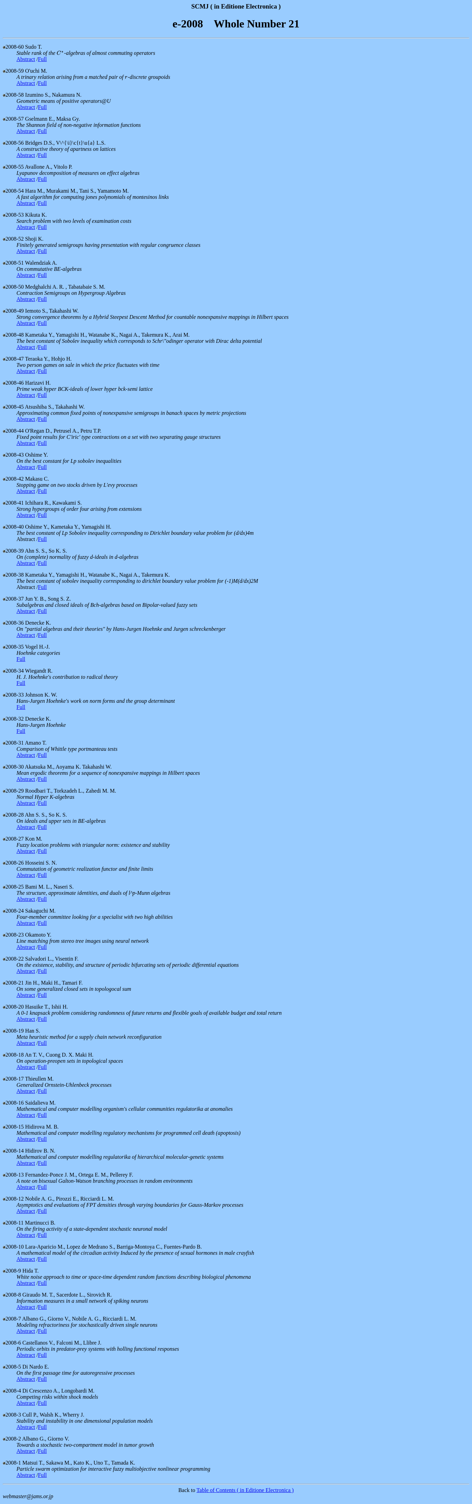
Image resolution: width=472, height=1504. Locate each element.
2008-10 (13, 1247)
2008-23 (13, 935)
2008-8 (12, 1295)
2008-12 (13, 1199)
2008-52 (13, 239)
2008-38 (13, 575)
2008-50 (13, 287)
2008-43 (13, 455)
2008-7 (12, 1319)
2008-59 (13, 71)
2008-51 (13, 263)
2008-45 (13, 407)
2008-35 (13, 647)
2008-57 (13, 119)
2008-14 (13, 1151)
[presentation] (60, 53)
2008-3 (12, 1415)
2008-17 (13, 1079)
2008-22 (13, 959)
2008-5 (12, 1367)
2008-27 (13, 839)
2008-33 (13, 695)
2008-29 (13, 791)
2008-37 (13, 599)
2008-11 (13, 1223)
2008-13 (13, 1175)
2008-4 (12, 1391)
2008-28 (13, 815)
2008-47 (13, 359)
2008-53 (13, 215)
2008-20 (13, 1007)
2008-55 (13, 167)
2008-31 (13, 743)
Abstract (25, 59)
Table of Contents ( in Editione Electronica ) (245, 1490)
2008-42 (13, 479)
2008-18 (13, 1055)
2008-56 (13, 143)
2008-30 (13, 767)
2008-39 (13, 551)
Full (42, 59)
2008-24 (13, 911)
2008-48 (13, 335)
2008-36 (13, 623)
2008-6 (12, 1343)
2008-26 (13, 863)
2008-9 (12, 1271)
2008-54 (13, 191)
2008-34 (13, 671)
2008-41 (13, 503)
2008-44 (13, 431)
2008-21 (13, 983)
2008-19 (13, 1031)
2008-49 (13, 311)
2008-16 (13, 1103)
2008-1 (12, 1463)
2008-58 (13, 95)
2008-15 (13, 1127)
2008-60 (13, 47)
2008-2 (12, 1439)
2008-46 (13, 383)
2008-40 (13, 527)
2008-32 (13, 719)
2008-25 (13, 887)
